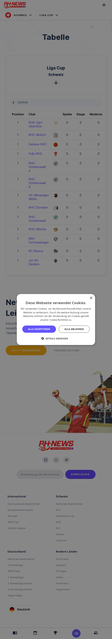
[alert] (56, 319)
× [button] (90, 298)
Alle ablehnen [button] (74, 329)
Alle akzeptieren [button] (39, 329)
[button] (56, 338)
